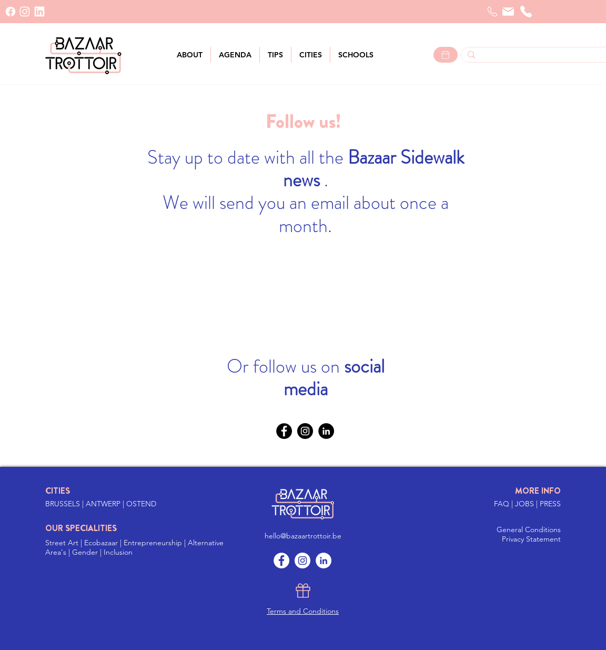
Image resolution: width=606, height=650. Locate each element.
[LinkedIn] (39, 11)
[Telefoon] (492, 11)
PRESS (550, 503)
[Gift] (303, 590)
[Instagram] (305, 431)
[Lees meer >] (445, 55)
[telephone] (526, 11)
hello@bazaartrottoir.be (303, 536)
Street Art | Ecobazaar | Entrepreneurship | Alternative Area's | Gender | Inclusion (134, 547)
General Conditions (529, 529)
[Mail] (508, 11)
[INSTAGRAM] (25, 11)
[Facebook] (10, 11)
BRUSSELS (63, 503)
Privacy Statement (531, 539)
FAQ (502, 503)
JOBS (525, 503)
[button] (310, 55)
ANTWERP (103, 503)
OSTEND (141, 503)
